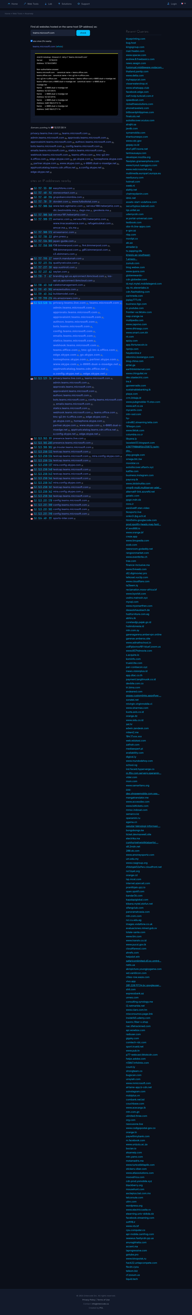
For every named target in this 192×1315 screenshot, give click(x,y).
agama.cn (131, 822)
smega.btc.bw (134, 459)
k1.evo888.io (133, 528)
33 (50, 236)
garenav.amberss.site (138, 638)
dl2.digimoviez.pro (136, 573)
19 (50, 201)
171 (50, 218)
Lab (48, 4)
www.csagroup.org (136, 862)
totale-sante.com (135, 932)
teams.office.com (82, 154)
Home (13, 4)
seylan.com (60, 271)
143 (50, 473)
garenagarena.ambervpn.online (144, 634)
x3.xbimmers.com (64, 253)
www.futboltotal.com (84, 201)
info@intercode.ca (100, 1304)
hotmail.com (133, 181)
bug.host (131, 42)
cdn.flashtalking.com (138, 291)
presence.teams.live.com (68, 438)
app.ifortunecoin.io (136, 344)
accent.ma (132, 1246)
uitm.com (131, 1201)
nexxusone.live (134, 1123)
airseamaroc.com (63, 232)
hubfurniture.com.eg (137, 614)
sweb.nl (130, 185)
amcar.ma (59, 227)
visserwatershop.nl (137, 83)
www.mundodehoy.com (139, 760)
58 (50, 267)
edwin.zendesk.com (137, 728)
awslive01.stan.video (137, 507)
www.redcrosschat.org (139, 169)
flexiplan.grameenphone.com (142, 161)
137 (50, 464)
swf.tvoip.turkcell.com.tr (139, 95)
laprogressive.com (136, 1250)
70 (45, 201)
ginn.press (59, 236)
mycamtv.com (134, 409)
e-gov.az (131, 230)
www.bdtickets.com (137, 805)
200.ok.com (133, 850)
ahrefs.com (132, 952)
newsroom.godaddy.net (139, 548)
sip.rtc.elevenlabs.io (137, 287)
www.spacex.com (136, 55)
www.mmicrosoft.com (138, 1083)
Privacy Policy (88, 1299)
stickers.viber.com (136, 1168)
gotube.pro (132, 1254)
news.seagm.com (136, 63)
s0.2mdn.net (133, 846)
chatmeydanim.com (137, 193)
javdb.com (132, 128)
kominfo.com (133, 658)
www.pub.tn (133, 1050)
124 (40, 518)
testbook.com (133, 222)
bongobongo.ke (135, 830)
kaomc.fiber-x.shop (137, 1021)
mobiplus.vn (133, 1095)
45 (45, 284)
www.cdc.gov (133, 140)
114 (50, 262)
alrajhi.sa (131, 124)
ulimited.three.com (136, 1115)
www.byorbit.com (136, 593)
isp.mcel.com (133, 879)
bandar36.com (134, 895)
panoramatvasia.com (138, 911)
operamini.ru (133, 817)
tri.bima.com (133, 687)
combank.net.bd (135, 1099)
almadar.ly (132, 246)
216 (50, 298)
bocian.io (131, 1148)
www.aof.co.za (134, 405)
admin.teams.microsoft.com (47, 137)
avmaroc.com (61, 219)
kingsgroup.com (135, 46)
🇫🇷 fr (183, 3)
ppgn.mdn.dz (133, 499)
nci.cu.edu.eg (133, 920)
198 (45, 258)
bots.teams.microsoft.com (46, 146)
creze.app (131, 536)
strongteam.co (134, 1070)
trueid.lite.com (134, 662)
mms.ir (130, 503)
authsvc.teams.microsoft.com (93, 141)
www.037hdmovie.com (139, 650)
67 (50, 275)
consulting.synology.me (139, 1001)
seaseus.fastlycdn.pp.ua (140, 1238)
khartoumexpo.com (137, 136)
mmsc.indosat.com (136, 809)
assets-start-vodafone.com (141, 201)
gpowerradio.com (136, 385)
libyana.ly (131, 438)
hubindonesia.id (135, 626)
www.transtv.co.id (136, 940)
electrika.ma (133, 838)
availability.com (135, 752)
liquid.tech (132, 1278)
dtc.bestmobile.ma (64, 210)
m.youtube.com (135, 308)
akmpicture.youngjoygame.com (144, 968)
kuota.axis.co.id (135, 711)
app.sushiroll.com (64, 267)
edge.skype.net (40, 171)
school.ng (131, 765)
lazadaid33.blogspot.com (140, 442)
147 (50, 482)
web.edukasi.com (136, 740)
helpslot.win (133, 956)
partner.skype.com (45, 163)
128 (45, 302)
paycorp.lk (132, 479)
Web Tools (31, 4)
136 (45, 240)
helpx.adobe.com (136, 1058)
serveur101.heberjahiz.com (69, 214)
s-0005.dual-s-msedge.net (100, 163)
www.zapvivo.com (136, 324)
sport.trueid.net (134, 1046)
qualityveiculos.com (65, 262)
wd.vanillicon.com (136, 973)
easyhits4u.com (62, 188)
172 (50, 231)
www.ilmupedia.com (137, 540)
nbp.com (131, 234)
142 (50, 293)
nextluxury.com (135, 177)
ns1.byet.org (133, 871)
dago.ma (84, 210)
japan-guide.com (63, 241)
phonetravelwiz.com (137, 108)
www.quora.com (135, 271)
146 (50, 478)
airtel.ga (130, 365)
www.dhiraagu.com (137, 328)
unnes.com (132, 997)
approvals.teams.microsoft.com (87, 137)
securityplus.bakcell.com (140, 206)
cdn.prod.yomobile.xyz (139, 1181)
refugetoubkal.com (99, 223)
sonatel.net (132, 699)
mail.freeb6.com (135, 51)
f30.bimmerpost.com (65, 245)
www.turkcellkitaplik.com (140, 1164)
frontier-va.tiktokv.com (139, 312)
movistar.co (132, 463)
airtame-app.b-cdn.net (139, 1087)
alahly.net (131, 189)
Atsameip (29, 13)
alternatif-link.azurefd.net (140, 491)
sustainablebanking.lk (138, 389)
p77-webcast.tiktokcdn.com (142, 1054)
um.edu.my (132, 858)
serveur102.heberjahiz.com (89, 219)
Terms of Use (103, 1299)
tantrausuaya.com (136, 153)
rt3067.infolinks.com (137, 1062)
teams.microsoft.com (44, 46)
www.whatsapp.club (137, 87)
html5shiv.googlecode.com (141, 520)
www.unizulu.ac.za (136, 1144)
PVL (101, 1308)
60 (45, 192)
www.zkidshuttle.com (138, 483)
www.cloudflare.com (138, 581)
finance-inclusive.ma (138, 564)
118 (45, 236)
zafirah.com (132, 744)
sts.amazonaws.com (65, 298)
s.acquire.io (132, 654)
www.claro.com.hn (136, 1009)
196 (50, 197)
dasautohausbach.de (138, 610)
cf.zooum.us (133, 1274)
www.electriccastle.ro (138, 1209)
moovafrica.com (135, 1177)
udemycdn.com (135, 214)
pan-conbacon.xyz (136, 667)
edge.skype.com (60, 158)
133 (50, 451)
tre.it (128, 381)
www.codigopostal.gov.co (141, 1128)
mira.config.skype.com (106, 456)
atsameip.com (134, 1152)
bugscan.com (133, 1075)
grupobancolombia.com (67, 197)
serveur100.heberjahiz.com (102, 205)
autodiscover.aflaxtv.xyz (140, 467)
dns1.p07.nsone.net (137, 148)
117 (40, 188)
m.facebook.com (135, 1140)
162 (50, 491)
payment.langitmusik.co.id (141, 679)
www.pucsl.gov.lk (136, 944)
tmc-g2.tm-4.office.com (98, 349)
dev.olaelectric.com (137, 377)
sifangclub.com (134, 907)
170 (50, 500)
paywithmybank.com (138, 1136)
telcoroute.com (134, 1197)
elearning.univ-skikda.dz (140, 1213)
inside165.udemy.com (138, 1017)
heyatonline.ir (133, 352)
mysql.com (132, 601)
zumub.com (132, 263)
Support (84, 4)
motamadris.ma (135, 1160)
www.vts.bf (132, 1226)
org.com (130, 1119)
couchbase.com (135, 1103)
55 (45, 188)
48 (45, 518)
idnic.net (131, 197)
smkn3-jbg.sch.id (136, 516)
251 (45, 500)
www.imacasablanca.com (68, 223)
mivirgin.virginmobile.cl (139, 703)
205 (50, 442)
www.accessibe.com (138, 801)
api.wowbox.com (135, 1030)
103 (50, 240)
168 (50, 214)
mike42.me (132, 732)
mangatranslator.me (137, 797)
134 (50, 455)
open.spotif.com (135, 891)
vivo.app (131, 981)
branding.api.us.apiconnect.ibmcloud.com (78, 276)
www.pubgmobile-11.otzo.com (143, 401)
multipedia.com (134, 320)
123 (40, 302)
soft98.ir (130, 1221)
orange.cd (132, 875)
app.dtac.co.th (134, 675)
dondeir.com (60, 201)
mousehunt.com (135, 1189)
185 (45, 442)
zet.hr (129, 724)
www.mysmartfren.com (139, 605)
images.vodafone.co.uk (139, 924)
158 (45, 245)
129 (45, 378)
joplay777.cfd (133, 299)
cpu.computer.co (135, 1230)
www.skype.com (70, 163)
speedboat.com (135, 99)
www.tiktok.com (135, 430)
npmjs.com (132, 348)
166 (50, 205)
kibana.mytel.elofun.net (139, 903)
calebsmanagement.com (68, 284)
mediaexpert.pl (134, 748)
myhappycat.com (136, 79)
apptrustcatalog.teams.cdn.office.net (53, 167)
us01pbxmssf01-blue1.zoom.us (143, 646)
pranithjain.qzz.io (135, 887)
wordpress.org (134, 1205)
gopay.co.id (132, 144)
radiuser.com (133, 1034)
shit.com (131, 989)
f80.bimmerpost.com (65, 249)
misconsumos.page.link (139, 1013)
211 (45, 262)
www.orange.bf (134, 532)
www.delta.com (135, 75)
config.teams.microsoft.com (83, 146)
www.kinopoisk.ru (136, 1258)
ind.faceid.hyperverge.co (140, 769)
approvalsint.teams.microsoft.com (51, 141)
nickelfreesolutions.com (139, 103)
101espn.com (133, 426)
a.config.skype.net (90, 167)
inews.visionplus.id (136, 671)
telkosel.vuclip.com (137, 577)
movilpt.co (132, 238)
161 (50, 486)
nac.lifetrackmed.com (138, 1026)
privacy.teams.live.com (44, 133)
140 (50, 284)
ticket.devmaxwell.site (138, 834)
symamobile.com (135, 132)
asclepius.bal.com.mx (138, 1193)
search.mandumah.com (67, 258)
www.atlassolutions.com (140, 1172)
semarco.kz (132, 813)
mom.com (131, 781)
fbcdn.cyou (132, 1266)
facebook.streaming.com (140, 1217)
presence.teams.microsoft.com (72, 442)
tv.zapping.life (134, 250)
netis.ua (130, 964)
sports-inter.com (63, 518)
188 (50, 245)
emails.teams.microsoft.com (48, 150)
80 (50, 188)
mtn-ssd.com (133, 414)
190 (50, 513)
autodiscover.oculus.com (140, 120)
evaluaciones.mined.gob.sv (141, 928)
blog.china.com (134, 361)
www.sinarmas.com (137, 707)
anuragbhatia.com (136, 1242)
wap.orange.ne (134, 316)
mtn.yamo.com (134, 1156)
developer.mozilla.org (138, 157)
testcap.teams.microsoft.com (70, 451)
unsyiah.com (133, 1079)
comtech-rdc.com (136, 1042)
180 (50, 504)
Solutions (65, 4)
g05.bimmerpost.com (95, 249)
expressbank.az (135, 993)
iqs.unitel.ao (133, 210)
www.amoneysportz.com (140, 854)
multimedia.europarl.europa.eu (143, 173)
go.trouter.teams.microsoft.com (72, 447)
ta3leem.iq (132, 585)
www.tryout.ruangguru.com (141, 165)
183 (45, 438)
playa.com (132, 393)
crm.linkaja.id (133, 397)
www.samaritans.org (137, 785)
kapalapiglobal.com (137, 899)
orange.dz (131, 715)
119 (40, 289)
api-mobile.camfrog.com (140, 1234)
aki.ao (129, 242)
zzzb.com (131, 544)
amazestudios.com (64, 289)
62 (50, 271)
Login (172, 4)
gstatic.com (132, 495)
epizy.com (132, 340)
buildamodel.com (63, 293)
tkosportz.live (133, 512)
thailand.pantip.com (137, 71)
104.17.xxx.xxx (134, 736)
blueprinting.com (135, 38)
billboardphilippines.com (140, 112)
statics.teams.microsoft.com (85, 150)
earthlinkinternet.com (138, 369)
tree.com (131, 560)
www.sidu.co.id (134, 720)
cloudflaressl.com (136, 948)
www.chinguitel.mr (136, 373)
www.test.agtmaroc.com (68, 205)
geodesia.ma (101, 210)
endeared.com (134, 691)
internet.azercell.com (138, 883)
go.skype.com (81, 158)
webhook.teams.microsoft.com (49, 154)
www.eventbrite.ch (136, 556)
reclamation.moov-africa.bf (141, 589)
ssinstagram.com (135, 1091)
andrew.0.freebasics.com (140, 59)
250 (45, 451)
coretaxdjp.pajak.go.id (138, 622)
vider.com (131, 777)
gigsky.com (132, 1038)
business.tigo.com (136, 303)
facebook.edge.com (137, 91)
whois (59, 46)
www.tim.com (133, 936)
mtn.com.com (133, 915)
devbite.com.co (135, 683)
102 (50, 289)
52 (35, 188)
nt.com (130, 336)
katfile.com (132, 471)
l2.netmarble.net (135, 1005)
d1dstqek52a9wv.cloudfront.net (144, 866)
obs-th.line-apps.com (138, 226)
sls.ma (72, 227)
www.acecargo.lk (136, 1107)
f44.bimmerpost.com (94, 245)
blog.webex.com (135, 267)
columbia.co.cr (134, 434)
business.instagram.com (140, 475)
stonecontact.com (64, 192)
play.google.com (135, 454)
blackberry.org (134, 1185)
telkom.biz (132, 1270)
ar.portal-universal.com (139, 218)
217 (45, 267)
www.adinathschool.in (138, 642)
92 (50, 192)
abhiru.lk (131, 618)
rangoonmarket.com (137, 552)
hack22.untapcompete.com (141, 1262)
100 (45, 205)
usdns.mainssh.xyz (137, 597)
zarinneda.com (134, 295)
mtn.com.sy (132, 630)
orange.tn (131, 1132)
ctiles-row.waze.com (138, 977)
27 (50, 258)
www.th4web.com (136, 569)
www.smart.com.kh (137, 332)
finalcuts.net (133, 116)
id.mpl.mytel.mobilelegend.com (144, 283)
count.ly (130, 1066)
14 (50, 302)
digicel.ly (131, 756)
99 (50, 438)
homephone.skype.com (108, 158)
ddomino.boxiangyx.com (140, 356)
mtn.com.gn (133, 1111)
